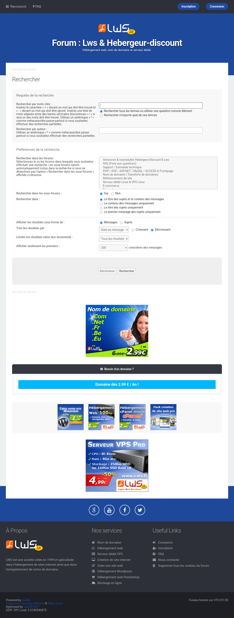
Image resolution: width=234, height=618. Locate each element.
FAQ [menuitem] (37, 6)
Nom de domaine (109, 542)
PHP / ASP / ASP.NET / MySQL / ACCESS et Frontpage (158, 171)
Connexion (165, 542)
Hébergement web (110, 548)
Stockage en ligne (109, 583)
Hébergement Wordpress (114, 571)
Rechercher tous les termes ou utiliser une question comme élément (146, 111)
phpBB (26, 600)
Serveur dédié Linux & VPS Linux (158, 182)
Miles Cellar (55, 603)
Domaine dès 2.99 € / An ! (117, 384)
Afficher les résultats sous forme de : (40, 222)
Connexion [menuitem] (217, 6)
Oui (104, 193)
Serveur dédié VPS (110, 554)
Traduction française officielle (25, 603)
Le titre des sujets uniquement (121, 207)
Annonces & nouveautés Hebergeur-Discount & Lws (158, 160)
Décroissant (160, 229)
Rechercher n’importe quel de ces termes (128, 115)
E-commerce (158, 186)
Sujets (126, 222)
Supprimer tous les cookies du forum (183, 566)
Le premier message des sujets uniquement (130, 212)
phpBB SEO (31, 606)
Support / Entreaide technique (158, 167)
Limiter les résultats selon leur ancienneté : (44, 237)
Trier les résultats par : (31, 228)
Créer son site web (110, 566)
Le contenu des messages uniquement (127, 203)
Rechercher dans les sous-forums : (39, 193)
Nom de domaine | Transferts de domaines (158, 175)
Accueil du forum (24, 69)
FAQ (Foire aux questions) (158, 164)
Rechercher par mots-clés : (34, 104)
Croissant (140, 229)
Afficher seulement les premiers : (38, 246)
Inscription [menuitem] (188, 6)
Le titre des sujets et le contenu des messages (132, 199)
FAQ (161, 554)
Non (116, 193)
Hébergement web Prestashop (118, 577)
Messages (108, 222)
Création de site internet (113, 560)
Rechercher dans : (28, 199)
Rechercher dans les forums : (35, 158)
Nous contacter (168, 560)
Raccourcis (18, 6)
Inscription (165, 548)
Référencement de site (158, 178)
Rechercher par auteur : (31, 129)
